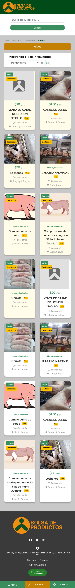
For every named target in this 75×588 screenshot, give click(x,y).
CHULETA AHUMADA (55, 172)
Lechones (16, 172)
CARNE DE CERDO (55, 109)
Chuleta (16, 298)
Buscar (37, 27)
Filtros (37, 46)
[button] (37, 572)
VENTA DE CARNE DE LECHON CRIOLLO (19, 114)
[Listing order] (24, 62)
